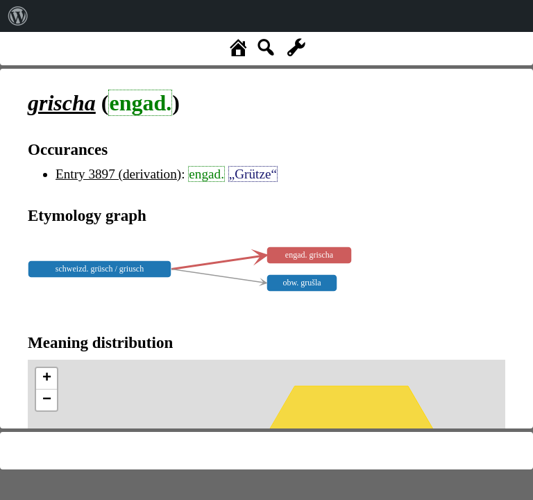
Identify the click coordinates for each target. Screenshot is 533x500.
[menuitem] (18, 16)
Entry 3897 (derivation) (118, 174)
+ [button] (46, 378)
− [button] (46, 400)
